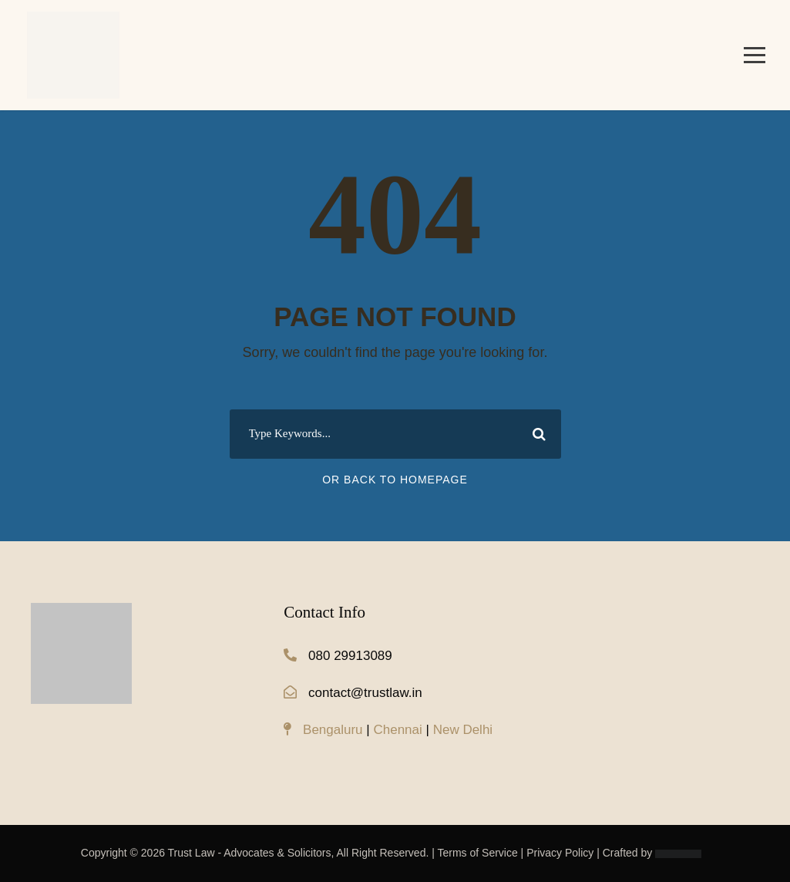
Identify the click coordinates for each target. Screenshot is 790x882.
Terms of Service (477, 853)
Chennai (397, 729)
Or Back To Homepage (395, 479)
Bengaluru (333, 729)
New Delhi (462, 729)
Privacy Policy (559, 853)
